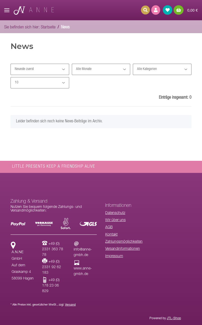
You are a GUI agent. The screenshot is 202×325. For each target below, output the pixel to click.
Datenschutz (115, 213)
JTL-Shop (174, 318)
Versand (70, 304)
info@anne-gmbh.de (83, 249)
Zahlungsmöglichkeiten (124, 242)
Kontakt (111, 235)
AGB (109, 227)
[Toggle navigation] (6, 8)
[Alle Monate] (101, 69)
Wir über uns (115, 220)
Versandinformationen (122, 249)
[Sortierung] (40, 69)
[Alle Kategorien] (162, 69)
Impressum (114, 256)
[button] (155, 10)
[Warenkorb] (186, 10)
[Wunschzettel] (167, 10)
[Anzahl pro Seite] (40, 82)
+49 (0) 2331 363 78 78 (52, 249)
